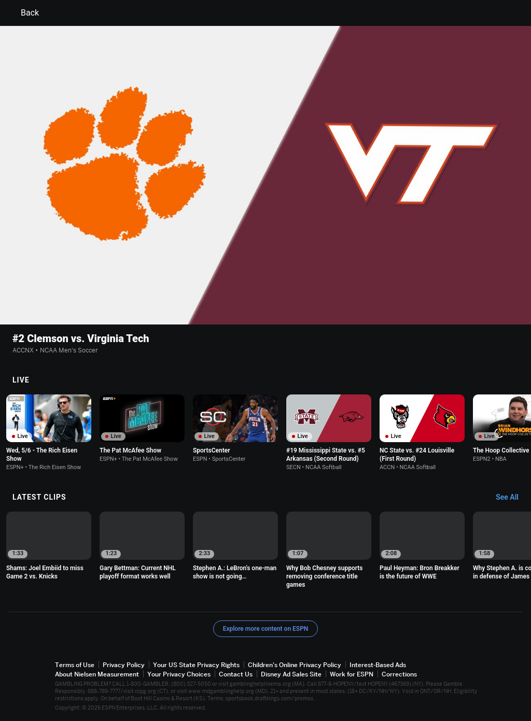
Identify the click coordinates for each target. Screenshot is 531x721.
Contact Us (236, 674)
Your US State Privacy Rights (196, 665)
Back (23, 13)
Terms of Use (74, 665)
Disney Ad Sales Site (291, 674)
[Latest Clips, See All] (512, 497)
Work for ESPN (351, 674)
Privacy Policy (124, 665)
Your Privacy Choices (179, 674)
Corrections (399, 674)
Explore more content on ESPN (266, 628)
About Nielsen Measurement (97, 674)
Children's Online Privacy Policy (294, 665)
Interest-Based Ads (378, 665)
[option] (48, 432)
